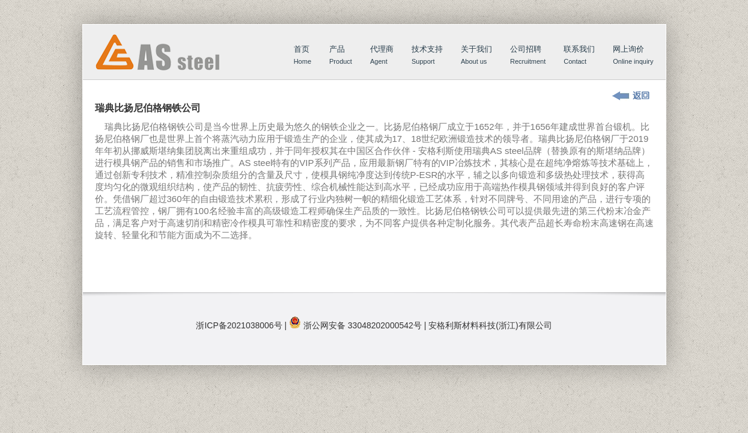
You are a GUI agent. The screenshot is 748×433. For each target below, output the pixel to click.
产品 (340, 56)
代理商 (382, 56)
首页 (168, 64)
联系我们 (579, 56)
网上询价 (633, 56)
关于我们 (476, 56)
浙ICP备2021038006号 (239, 325)
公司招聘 (528, 56)
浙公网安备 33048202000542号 (362, 325)
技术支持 (427, 56)
